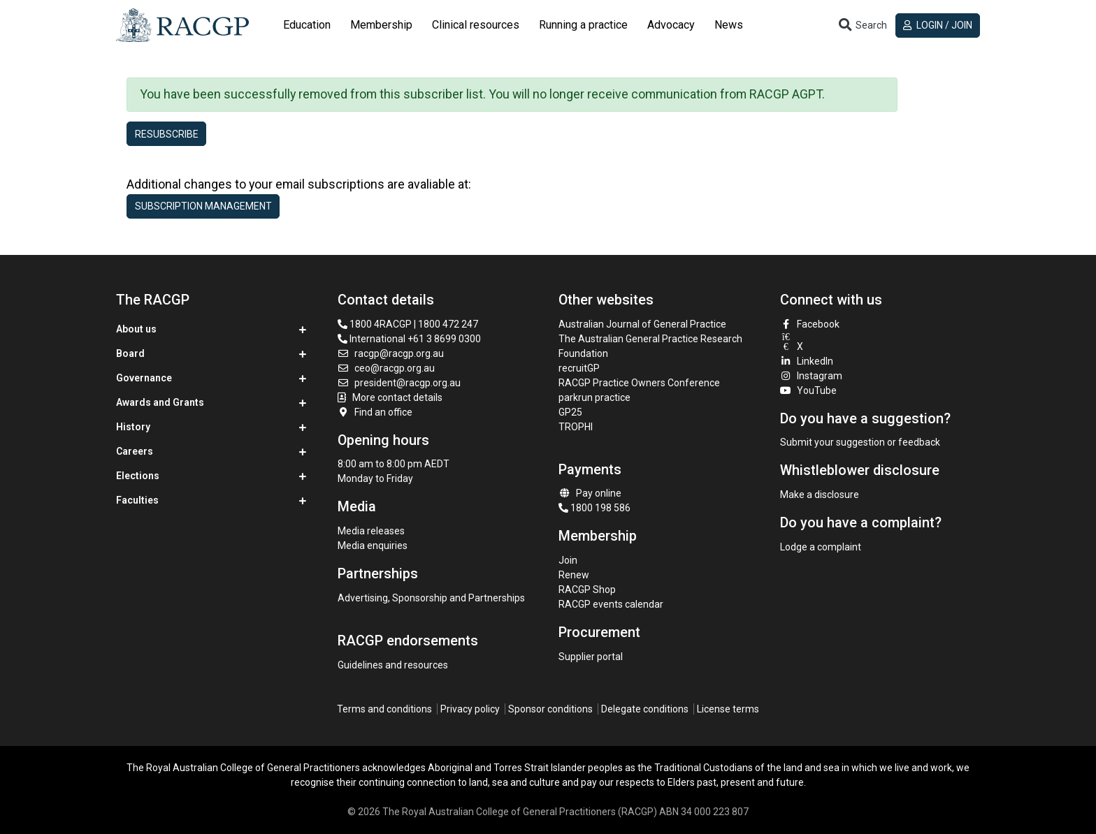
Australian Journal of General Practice (642, 324)
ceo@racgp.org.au (386, 368)
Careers (134, 451)
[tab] (306, 25)
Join (567, 560)
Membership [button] (381, 24)
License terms (728, 709)
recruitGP (579, 368)
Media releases (371, 530)
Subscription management (203, 206)
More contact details (397, 397)
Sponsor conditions (550, 709)
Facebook (810, 324)
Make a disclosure (819, 494)
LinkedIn (807, 361)
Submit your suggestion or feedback (860, 442)
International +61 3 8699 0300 (409, 338)
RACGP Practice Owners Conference (639, 382)
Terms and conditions (384, 709)
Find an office (375, 412)
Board (130, 353)
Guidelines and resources (393, 665)
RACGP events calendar (610, 604)
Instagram (811, 375)
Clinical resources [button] (475, 24)
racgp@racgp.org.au (391, 353)
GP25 (571, 412)
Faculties (137, 500)
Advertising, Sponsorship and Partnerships (431, 597)
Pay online (589, 493)
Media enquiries (373, 545)
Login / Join (937, 25)
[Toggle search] (862, 25)
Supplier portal (590, 656)
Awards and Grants (160, 402)
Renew (573, 574)
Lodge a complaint (820, 547)
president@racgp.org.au (399, 382)
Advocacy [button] (671, 24)
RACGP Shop (587, 589)
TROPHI (575, 426)
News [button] (728, 24)
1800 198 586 (594, 507)
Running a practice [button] (583, 24)
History (133, 426)
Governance (144, 377)
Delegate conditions (644, 709)
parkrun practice (594, 397)
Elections (137, 475)
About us (136, 329)
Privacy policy (470, 709)
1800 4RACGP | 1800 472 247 (408, 324)
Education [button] (307, 24)
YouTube (808, 390)
